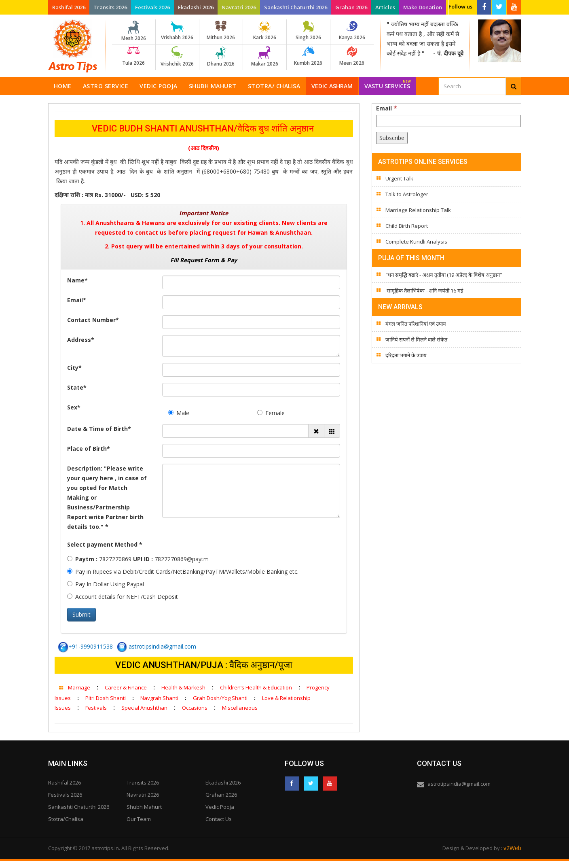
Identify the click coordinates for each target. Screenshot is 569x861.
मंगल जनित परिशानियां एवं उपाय (415, 323)
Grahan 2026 (351, 7)
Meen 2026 (352, 56)
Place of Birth (88, 448)
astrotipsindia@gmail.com (156, 646)
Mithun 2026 (221, 31)
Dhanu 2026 (221, 56)
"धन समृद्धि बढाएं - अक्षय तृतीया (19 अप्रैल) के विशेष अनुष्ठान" (443, 274)
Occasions (194, 707)
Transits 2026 (110, 7)
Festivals (96, 707)
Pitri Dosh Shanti (105, 698)
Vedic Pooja (159, 86)
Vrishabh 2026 (177, 31)
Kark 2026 (264, 31)
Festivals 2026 (152, 7)
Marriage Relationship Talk (418, 210)
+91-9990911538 (85, 646)
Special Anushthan (144, 707)
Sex (73, 407)
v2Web (512, 848)
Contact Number (93, 320)
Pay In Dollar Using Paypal (105, 584)
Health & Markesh (183, 687)
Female (271, 413)
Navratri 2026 (239, 7)
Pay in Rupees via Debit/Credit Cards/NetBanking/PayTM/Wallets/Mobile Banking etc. (182, 571)
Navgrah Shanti (159, 698)
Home (63, 86)
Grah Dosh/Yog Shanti (220, 698)
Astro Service (106, 86)
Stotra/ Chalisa (274, 86)
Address (80, 340)
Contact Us (218, 819)
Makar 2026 (264, 56)
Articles (385, 7)
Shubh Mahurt (213, 86)
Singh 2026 (308, 31)
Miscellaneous (240, 707)
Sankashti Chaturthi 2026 (295, 7)
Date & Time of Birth (99, 429)
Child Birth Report (406, 225)
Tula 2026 (133, 56)
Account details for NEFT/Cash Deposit (122, 596)
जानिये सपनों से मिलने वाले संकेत (416, 339)
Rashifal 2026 (68, 7)
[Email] (448, 121)
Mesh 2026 (133, 31)
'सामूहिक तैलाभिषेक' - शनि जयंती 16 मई (424, 290)
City (74, 367)
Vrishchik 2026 (177, 56)
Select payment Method (104, 544)
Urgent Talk (399, 178)
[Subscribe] (392, 138)
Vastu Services (387, 83)
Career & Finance (126, 687)
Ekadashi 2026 (196, 7)
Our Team (139, 819)
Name (77, 280)
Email (76, 300)
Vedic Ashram (332, 86)
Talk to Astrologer (406, 194)
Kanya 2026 (352, 31)
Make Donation (422, 7)
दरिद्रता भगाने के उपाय (406, 355)
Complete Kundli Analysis (416, 241)
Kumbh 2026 (308, 56)
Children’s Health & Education (256, 687)
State (77, 387)
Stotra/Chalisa (65, 819)
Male (178, 413)
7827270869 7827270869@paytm (138, 559)
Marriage (79, 687)
